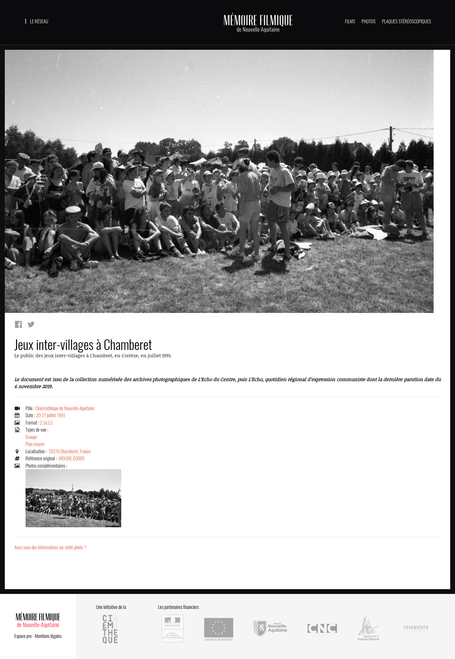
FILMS (350, 21)
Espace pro (23, 636)
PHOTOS (369, 21)
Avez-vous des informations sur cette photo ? (50, 547)
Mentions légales (48, 636)
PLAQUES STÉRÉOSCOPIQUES (406, 21)
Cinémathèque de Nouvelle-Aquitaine (64, 408)
